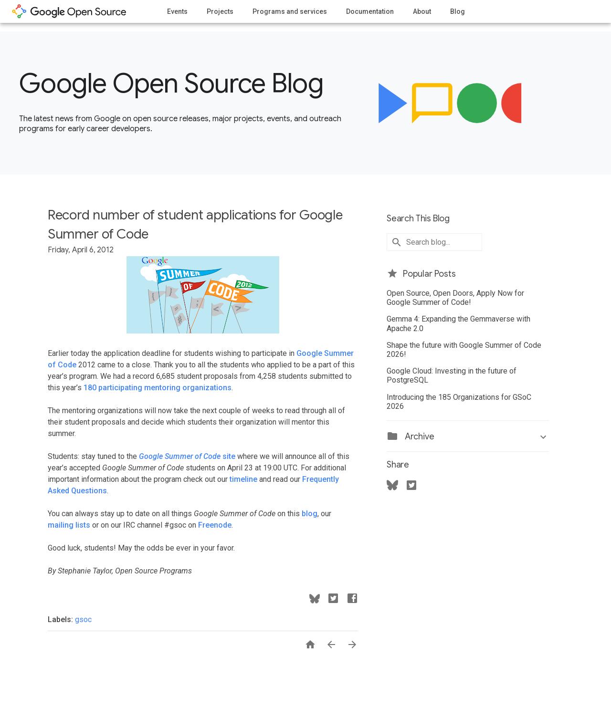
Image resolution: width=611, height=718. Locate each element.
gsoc (83, 619)
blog (309, 513)
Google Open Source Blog (171, 83)
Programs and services (290, 11)
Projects (220, 11)
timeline (243, 479)
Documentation (370, 11)
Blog (457, 11)
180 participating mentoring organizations (158, 387)
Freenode (215, 525)
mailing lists (69, 525)
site (187, 456)
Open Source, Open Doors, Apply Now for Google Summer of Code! (455, 298)
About (422, 11)
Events (177, 11)
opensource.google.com (69, 11)
